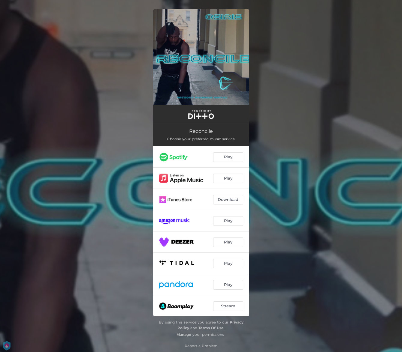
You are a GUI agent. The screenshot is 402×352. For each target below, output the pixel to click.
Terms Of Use (211, 328)
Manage (184, 334)
